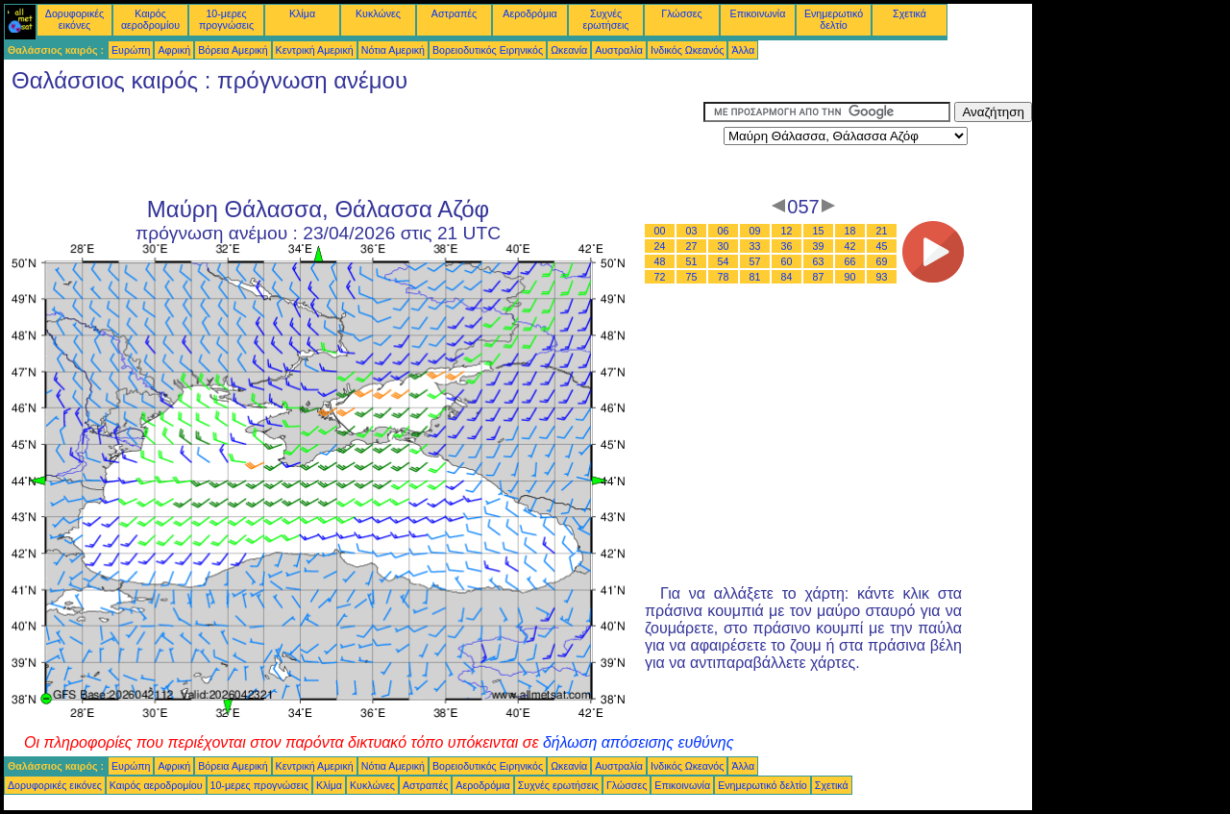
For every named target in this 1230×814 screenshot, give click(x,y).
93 (882, 277)
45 (882, 246)
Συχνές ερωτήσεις (606, 19)
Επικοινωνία (758, 13)
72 (660, 277)
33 (755, 246)
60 (787, 261)
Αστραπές (454, 13)
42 (850, 246)
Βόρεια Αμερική (232, 50)
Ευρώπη (130, 50)
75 (692, 277)
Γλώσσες (681, 13)
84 (787, 277)
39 (818, 246)
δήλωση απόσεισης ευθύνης (638, 742)
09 (755, 230)
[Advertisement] (353, 145)
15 (818, 230)
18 (850, 230)
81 (755, 277)
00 (660, 230)
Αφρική (174, 50)
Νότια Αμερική (393, 50)
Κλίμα (302, 13)
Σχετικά (909, 13)
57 (755, 261)
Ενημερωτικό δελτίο (833, 19)
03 (692, 230)
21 (882, 230)
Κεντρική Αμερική (315, 50)
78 (723, 277)
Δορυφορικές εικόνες (74, 19)
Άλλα (742, 50)
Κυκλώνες (378, 13)
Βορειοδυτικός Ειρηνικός (487, 50)
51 (692, 261)
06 (723, 230)
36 (787, 246)
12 (787, 230)
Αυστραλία (619, 50)
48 (660, 261)
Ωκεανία (569, 50)
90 (850, 277)
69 (882, 261)
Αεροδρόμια (529, 13)
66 (850, 261)
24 (660, 246)
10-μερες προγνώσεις (226, 19)
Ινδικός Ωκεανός (687, 50)
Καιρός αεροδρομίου (150, 19)
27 (692, 246)
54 (723, 261)
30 (723, 246)
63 (818, 261)
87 (818, 277)
